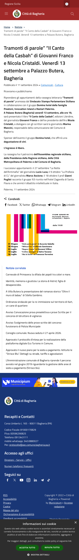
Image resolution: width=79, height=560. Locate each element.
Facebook (10, 205)
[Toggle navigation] (6, 13)
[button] (39, 554)
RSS (5, 495)
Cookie (6, 506)
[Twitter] (14, 480)
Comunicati (47, 85)
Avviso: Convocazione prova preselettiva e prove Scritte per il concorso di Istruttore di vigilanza (38, 314)
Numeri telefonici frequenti (19, 466)
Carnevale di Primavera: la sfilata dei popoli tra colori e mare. (38, 274)
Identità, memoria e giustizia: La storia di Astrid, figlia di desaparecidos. (36, 283)
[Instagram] (28, 480)
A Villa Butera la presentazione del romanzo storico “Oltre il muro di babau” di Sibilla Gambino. (38, 293)
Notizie (18, 27)
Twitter (24, 205)
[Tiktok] (48, 480)
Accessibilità (9, 499)
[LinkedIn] (35, 480)
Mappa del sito (11, 510)
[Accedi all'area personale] (67, 4)
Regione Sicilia (12, 4)
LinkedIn (68, 205)
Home (7, 27)
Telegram (54, 205)
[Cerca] (72, 14)
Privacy (7, 503)
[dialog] (39, 539)
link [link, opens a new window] (70, 541)
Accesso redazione (63, 504)
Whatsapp (38, 205)
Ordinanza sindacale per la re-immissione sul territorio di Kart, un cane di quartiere (39, 303)
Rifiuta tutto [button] (52, 547)
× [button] (75, 522)
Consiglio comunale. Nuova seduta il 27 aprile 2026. (33, 333)
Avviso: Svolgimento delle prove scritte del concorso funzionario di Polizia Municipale (33, 324)
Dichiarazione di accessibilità (18, 514)
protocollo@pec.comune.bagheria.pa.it (29, 445)
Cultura (59, 85)
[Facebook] (7, 480)
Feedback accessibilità (15, 518)
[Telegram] (42, 480)
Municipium (55, 503)
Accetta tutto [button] (27, 547)
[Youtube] (21, 480)
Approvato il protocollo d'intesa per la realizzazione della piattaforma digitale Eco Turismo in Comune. (36, 341)
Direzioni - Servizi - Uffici (17, 460)
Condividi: (12, 199)
